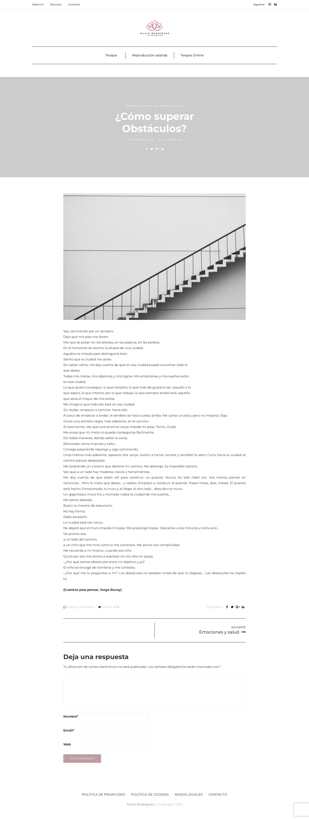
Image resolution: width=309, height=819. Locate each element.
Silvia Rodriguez (170, 139)
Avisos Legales (189, 794)
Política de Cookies (150, 794)
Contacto (74, 4)
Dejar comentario (81, 607)
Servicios (56, 4)
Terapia (111, 55)
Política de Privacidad (103, 794)
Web (67, 744)
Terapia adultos (172, 106)
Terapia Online (192, 55)
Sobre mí (38, 4)
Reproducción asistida (149, 55)
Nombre (70, 716)
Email (68, 730)
